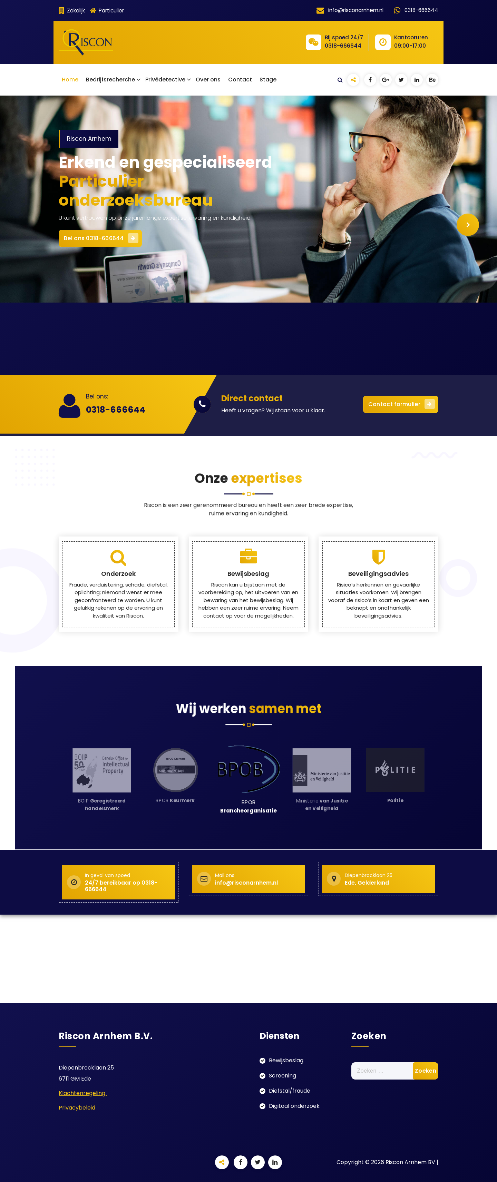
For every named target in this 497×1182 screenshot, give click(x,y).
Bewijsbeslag (248, 640)
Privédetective (165, 79)
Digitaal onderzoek (294, 1106)
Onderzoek (118, 640)
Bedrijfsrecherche (110, 79)
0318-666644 (115, 410)
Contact (240, 79)
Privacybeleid (77, 1108)
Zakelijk (72, 10)
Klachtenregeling (83, 1093)
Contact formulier (401, 404)
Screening (282, 1076)
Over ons (208, 79)
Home (70, 79)
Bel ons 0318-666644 (107, 233)
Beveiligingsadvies (378, 640)
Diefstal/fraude (289, 1091)
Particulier (107, 10)
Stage (268, 79)
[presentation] (468, 225)
